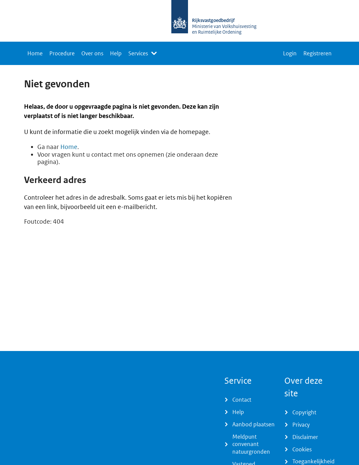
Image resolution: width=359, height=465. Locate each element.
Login (290, 53)
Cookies (302, 449)
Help (116, 53)
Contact (241, 399)
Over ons (92, 53)
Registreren (317, 53)
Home (35, 53)
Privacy (301, 424)
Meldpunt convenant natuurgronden (251, 444)
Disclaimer (305, 437)
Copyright (304, 412)
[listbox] (142, 53)
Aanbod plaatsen (253, 424)
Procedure (62, 53)
